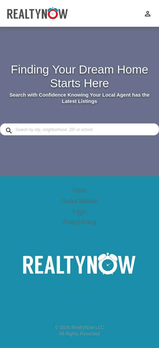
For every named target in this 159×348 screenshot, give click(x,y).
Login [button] (79, 212)
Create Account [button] (79, 201)
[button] (79, 213)
